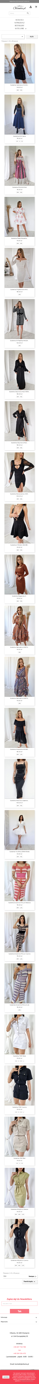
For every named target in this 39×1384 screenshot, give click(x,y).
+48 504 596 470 (19, 1353)
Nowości (20, 20)
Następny (33, 1276)
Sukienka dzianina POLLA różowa (19, 902)
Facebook (8, 1293)
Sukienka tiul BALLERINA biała (19, 851)
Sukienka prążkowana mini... (19, 289)
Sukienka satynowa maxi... (19, 442)
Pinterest (19, 1293)
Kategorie (19, 28)
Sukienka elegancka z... (19, 596)
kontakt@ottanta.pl (22, 1364)
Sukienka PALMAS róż (19, 187)
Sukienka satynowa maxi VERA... (19, 391)
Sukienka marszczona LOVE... (19, 494)
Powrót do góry (30, 1281)
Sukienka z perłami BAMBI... (19, 545)
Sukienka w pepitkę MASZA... (19, 340)
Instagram (31, 1293)
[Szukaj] (19, 13)
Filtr (31, 37)
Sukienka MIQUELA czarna (19, 1260)
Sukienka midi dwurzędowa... (19, 800)
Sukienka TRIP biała (19, 1056)
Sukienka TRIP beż (19, 1158)
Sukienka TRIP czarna (19, 1107)
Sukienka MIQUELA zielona (19, 1209)
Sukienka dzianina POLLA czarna (19, 954)
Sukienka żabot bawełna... (19, 238)
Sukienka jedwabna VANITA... (19, 647)
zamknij (5, 1377)
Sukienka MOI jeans (19, 136)
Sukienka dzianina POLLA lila (19, 1005)
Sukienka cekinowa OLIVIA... (19, 85)
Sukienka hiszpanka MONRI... (19, 749)
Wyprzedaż (19, 23)
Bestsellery (19, 25)
